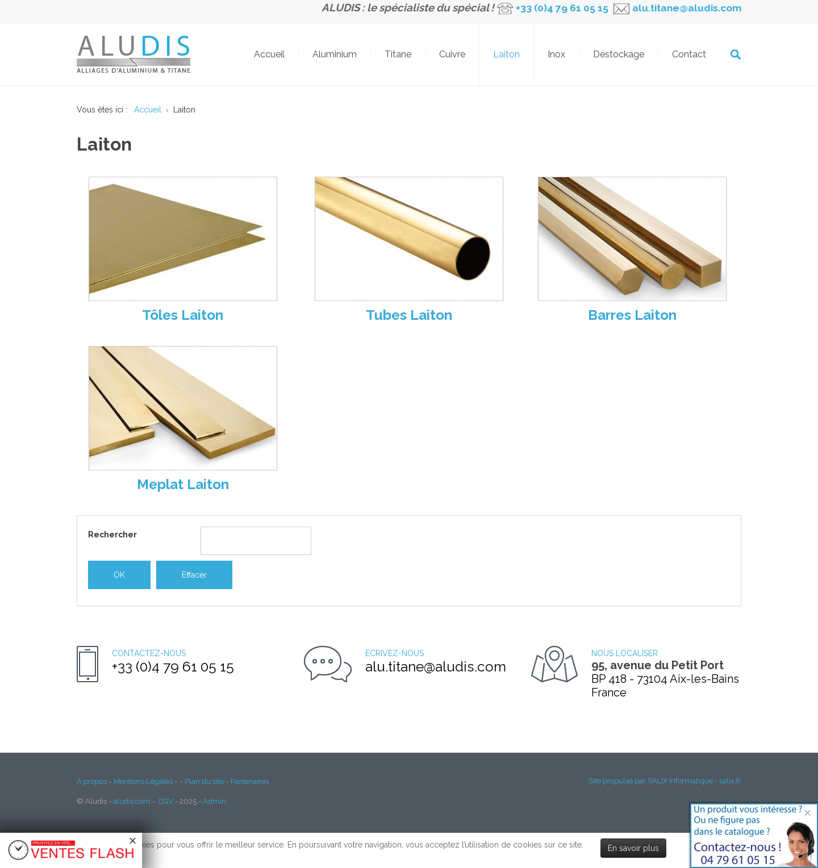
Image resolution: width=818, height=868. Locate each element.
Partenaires (250, 781)
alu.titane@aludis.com (685, 8)
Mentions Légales (143, 781)
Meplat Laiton (183, 484)
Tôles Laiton (182, 315)
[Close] (807, 812)
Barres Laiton (632, 315)
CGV (165, 801)
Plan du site (204, 781)
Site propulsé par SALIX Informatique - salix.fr (665, 781)
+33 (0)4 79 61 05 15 (562, 8)
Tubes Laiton (409, 315)
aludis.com (132, 801)
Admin (214, 801)
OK (735, 54)
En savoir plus (633, 848)
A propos (92, 781)
